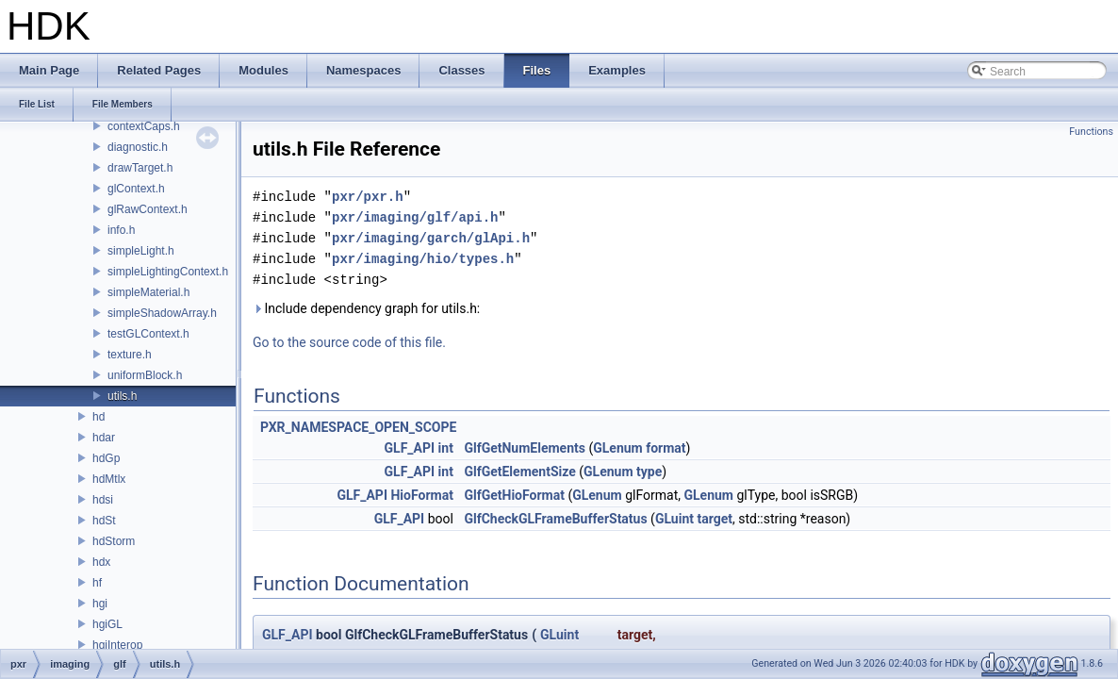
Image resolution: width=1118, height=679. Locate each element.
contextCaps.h (143, 126)
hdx (101, 562)
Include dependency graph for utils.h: (366, 308)
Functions (1091, 131)
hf (97, 582)
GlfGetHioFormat (514, 495)
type (649, 471)
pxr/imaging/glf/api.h (415, 217)
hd (98, 416)
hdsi (102, 499)
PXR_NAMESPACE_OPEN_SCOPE (358, 427)
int (445, 447)
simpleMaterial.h (148, 292)
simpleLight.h (140, 250)
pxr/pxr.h (367, 197)
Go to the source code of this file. (349, 342)
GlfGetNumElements (524, 447)
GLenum (618, 447)
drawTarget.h (140, 167)
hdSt (104, 520)
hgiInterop (117, 645)
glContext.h (136, 188)
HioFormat (421, 495)
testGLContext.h (148, 333)
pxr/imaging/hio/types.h (423, 259)
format (665, 447)
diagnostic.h (137, 147)
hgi (99, 603)
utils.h (122, 396)
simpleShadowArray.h (162, 313)
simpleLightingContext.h (167, 271)
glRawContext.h (147, 209)
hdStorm (113, 541)
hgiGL (107, 624)
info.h (121, 230)
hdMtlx (108, 479)
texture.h (129, 354)
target (714, 518)
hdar (103, 437)
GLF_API (410, 447)
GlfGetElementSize (519, 471)
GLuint (674, 518)
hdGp (106, 458)
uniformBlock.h (144, 375)
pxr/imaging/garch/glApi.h (431, 238)
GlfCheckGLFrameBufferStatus (555, 518)
